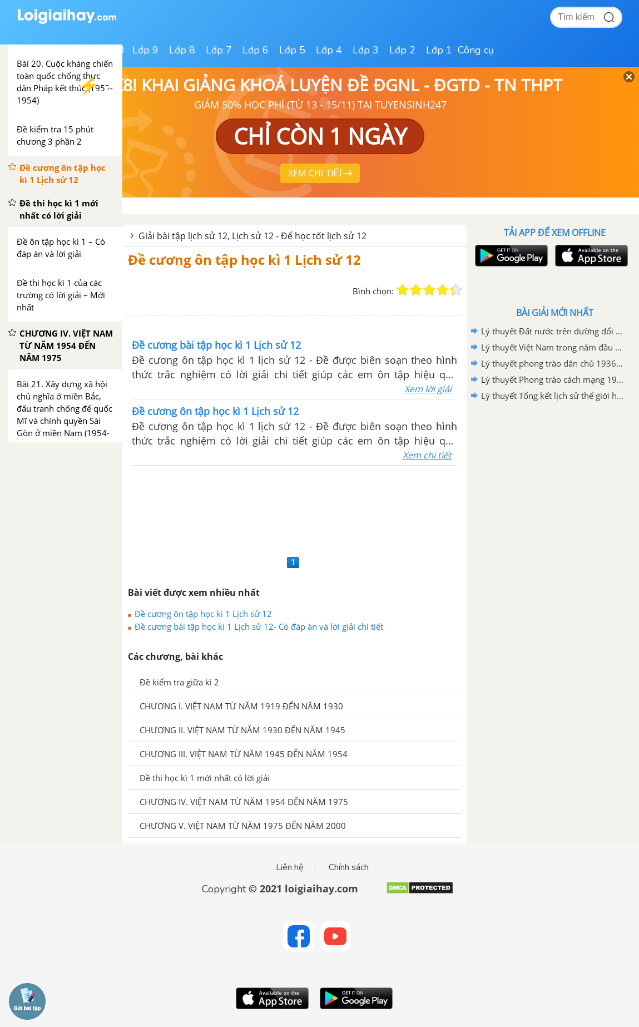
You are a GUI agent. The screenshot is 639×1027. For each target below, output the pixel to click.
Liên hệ (290, 867)
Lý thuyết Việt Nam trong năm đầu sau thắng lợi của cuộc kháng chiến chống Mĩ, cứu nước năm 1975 (553, 347)
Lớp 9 (145, 50)
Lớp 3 (366, 50)
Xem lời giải (428, 389)
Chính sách (349, 867)
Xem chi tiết (427, 455)
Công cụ (476, 50)
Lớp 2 (402, 50)
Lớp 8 (182, 50)
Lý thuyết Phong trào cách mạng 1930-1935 (553, 379)
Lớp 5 (292, 50)
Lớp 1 (439, 50)
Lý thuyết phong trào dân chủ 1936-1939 (553, 363)
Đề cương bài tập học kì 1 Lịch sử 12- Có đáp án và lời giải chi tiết (259, 626)
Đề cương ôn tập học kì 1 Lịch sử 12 (244, 259)
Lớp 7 (219, 50)
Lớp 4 (329, 50)
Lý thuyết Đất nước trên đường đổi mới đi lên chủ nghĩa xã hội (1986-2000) (553, 331)
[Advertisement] (294, 508)
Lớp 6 (255, 50)
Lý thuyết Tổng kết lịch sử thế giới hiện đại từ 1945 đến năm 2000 (553, 395)
